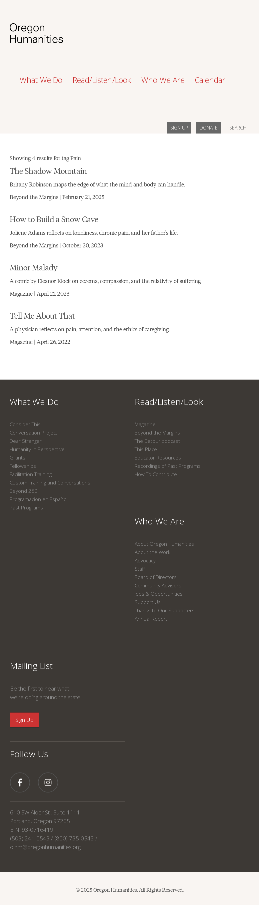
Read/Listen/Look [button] (102, 80)
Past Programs (26, 507)
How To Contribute (156, 474)
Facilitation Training (31, 474)
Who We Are (159, 521)
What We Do (34, 402)
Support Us (148, 602)
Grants (17, 457)
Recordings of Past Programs (168, 465)
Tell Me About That (42, 315)
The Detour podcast (157, 441)
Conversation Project (33, 432)
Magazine (145, 424)
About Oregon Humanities (164, 543)
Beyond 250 (23, 490)
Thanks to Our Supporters (165, 610)
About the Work (152, 552)
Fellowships (23, 465)
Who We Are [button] (163, 80)
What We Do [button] (41, 80)
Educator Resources (158, 457)
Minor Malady (34, 267)
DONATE (209, 128)
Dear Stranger (26, 441)
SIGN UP (179, 128)
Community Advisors (158, 585)
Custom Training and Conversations (50, 482)
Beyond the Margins (157, 432)
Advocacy (145, 560)
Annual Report (151, 618)
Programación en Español (39, 499)
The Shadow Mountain (48, 170)
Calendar (210, 80)
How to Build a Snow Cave (54, 218)
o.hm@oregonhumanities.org (45, 847)
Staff (140, 568)
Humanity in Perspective (37, 449)
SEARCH (237, 128)
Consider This (25, 424)
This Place (146, 449)
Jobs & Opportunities (159, 593)
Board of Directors (156, 577)
